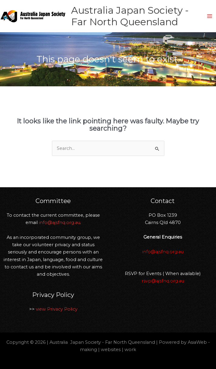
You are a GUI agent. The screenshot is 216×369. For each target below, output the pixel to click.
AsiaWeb (197, 342)
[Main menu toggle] (209, 16)
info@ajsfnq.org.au (59, 222)
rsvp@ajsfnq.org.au (163, 281)
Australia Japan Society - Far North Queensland (130, 16)
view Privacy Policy (56, 309)
